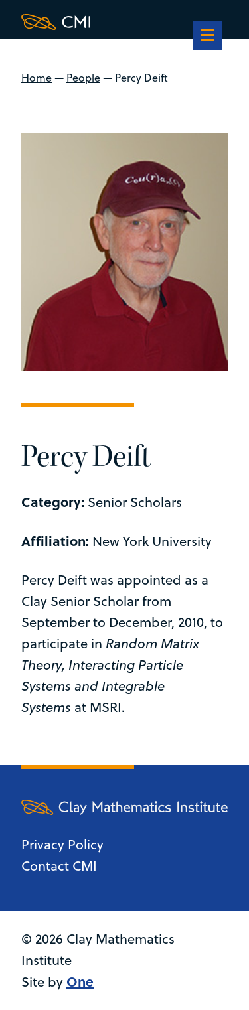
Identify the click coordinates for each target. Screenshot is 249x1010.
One (80, 981)
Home (36, 77)
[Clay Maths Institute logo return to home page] (124, 22)
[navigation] (207, 36)
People (83, 77)
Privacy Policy (62, 844)
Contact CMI (59, 865)
